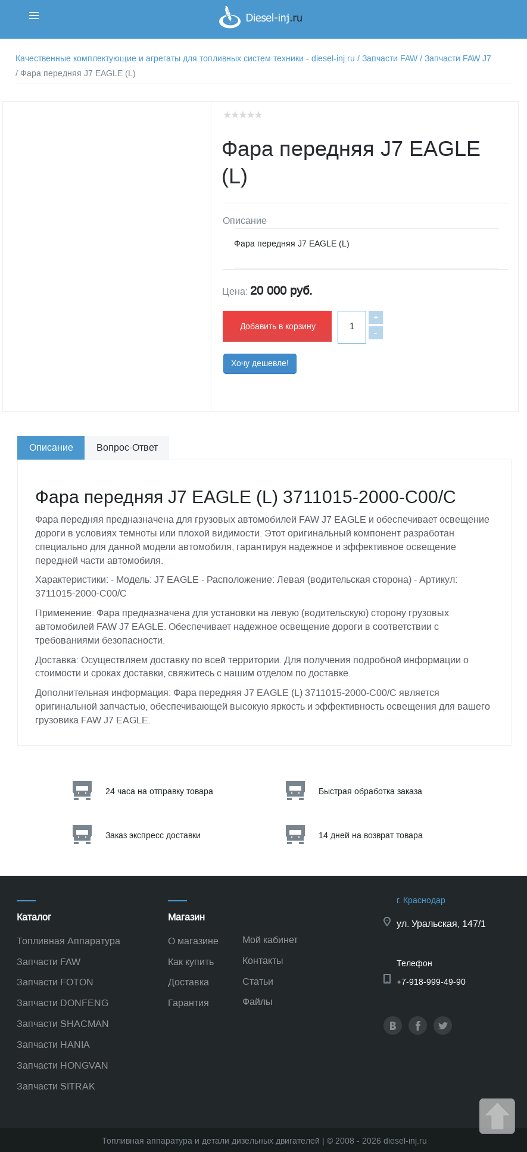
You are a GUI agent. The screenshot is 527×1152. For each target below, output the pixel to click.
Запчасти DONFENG (62, 1003)
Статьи (257, 981)
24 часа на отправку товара (159, 791)
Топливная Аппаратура (68, 941)
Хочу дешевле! (260, 363)
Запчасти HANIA (53, 1044)
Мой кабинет (270, 940)
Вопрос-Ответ (127, 447)
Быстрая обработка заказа (370, 791)
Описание (51, 447)
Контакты (262, 960)
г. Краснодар (421, 900)
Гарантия (188, 1003)
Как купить (191, 962)
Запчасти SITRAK (56, 1086)
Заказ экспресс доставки (153, 835)
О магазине (193, 941)
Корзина (473, 20)
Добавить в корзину (278, 326)
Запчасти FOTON (55, 982)
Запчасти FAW (48, 962)
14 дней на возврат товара (371, 835)
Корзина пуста (485, 32)
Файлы (257, 1001)
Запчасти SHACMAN (63, 1023)
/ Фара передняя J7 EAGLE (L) (75, 73)
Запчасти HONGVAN (62, 1065)
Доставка (188, 982)
